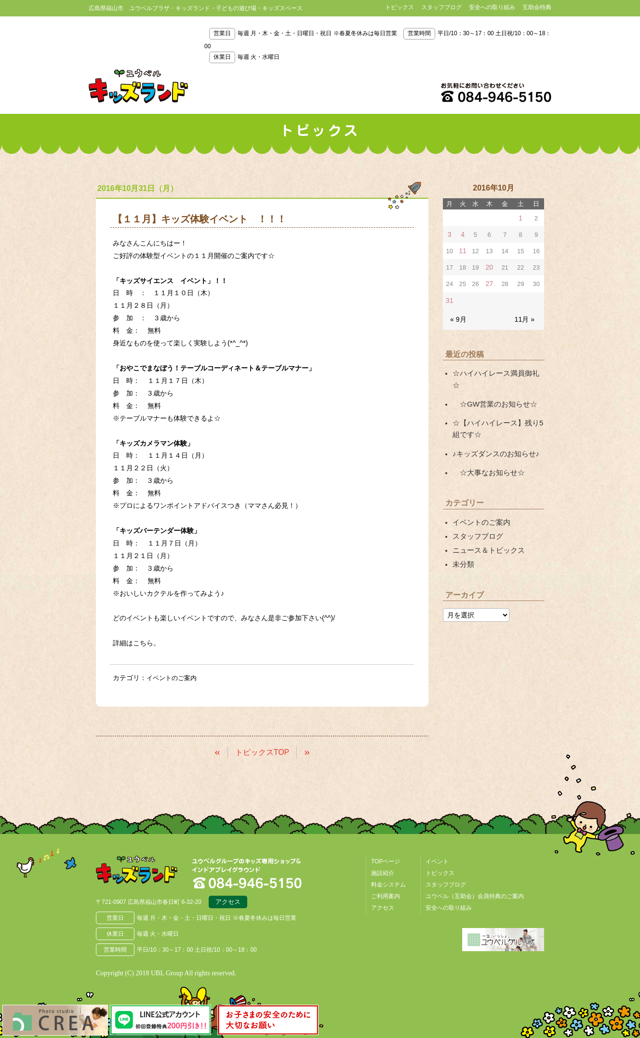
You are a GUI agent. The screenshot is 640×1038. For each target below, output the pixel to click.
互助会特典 (536, 7)
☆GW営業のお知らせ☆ (492, 387)
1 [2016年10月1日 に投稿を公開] (520, 217)
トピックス (399, 7)
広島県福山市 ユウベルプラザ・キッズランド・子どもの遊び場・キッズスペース (145, 871)
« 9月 (457, 315)
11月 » (525, 315)
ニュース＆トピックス (486, 527)
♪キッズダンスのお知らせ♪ (493, 434)
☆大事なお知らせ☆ (486, 452)
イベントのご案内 (173, 678)
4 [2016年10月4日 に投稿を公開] (462, 233)
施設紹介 (382, 871)
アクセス (228, 902)
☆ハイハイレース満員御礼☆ (496, 369)
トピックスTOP (262, 751)
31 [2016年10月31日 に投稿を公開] (449, 297)
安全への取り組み (492, 7)
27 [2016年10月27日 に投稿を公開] (489, 281)
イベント (437, 860)
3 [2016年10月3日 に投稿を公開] (449, 233)
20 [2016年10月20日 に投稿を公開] (489, 265)
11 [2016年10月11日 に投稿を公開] (462, 249)
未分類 (463, 540)
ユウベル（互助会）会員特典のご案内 (475, 894)
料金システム (388, 883)
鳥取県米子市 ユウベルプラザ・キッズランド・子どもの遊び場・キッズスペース (138, 86)
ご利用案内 (385, 894)
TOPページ (385, 860)
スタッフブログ (441, 7)
